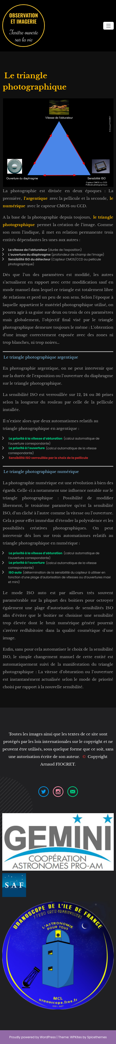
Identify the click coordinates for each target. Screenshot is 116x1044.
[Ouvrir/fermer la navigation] (108, 26)
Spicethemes (97, 1037)
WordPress (48, 1037)
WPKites (76, 1037)
